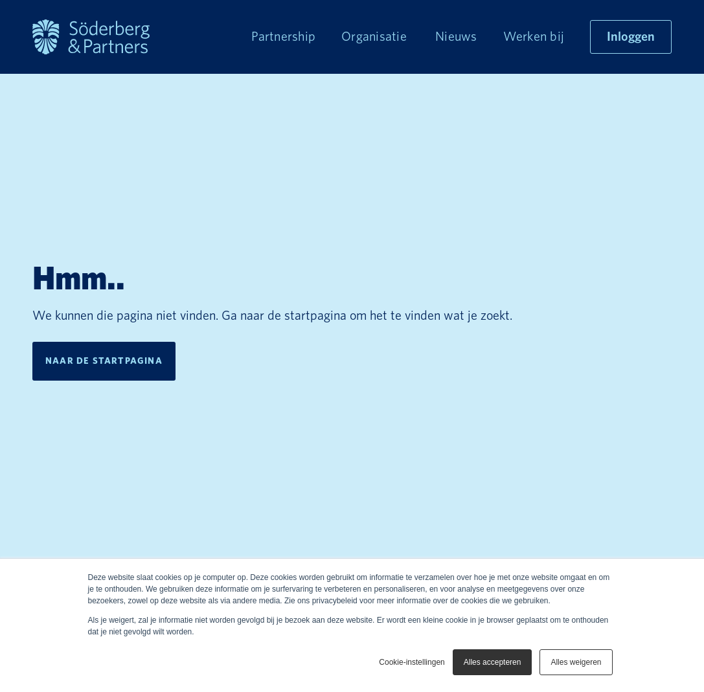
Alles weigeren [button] (576, 662)
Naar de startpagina (104, 361)
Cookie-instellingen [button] (411, 662)
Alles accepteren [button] (492, 662)
